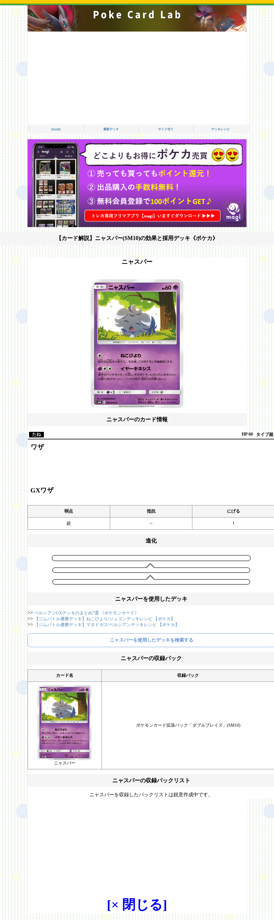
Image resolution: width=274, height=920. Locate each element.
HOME (56, 129)
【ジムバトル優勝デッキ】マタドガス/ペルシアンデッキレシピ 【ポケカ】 (106, 624)
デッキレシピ (220, 129)
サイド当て (165, 129)
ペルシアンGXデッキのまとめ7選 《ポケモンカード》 (86, 613)
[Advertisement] (137, 78)
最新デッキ (111, 129)
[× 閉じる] (137, 904)
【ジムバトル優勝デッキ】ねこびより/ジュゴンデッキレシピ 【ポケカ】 (104, 619)
